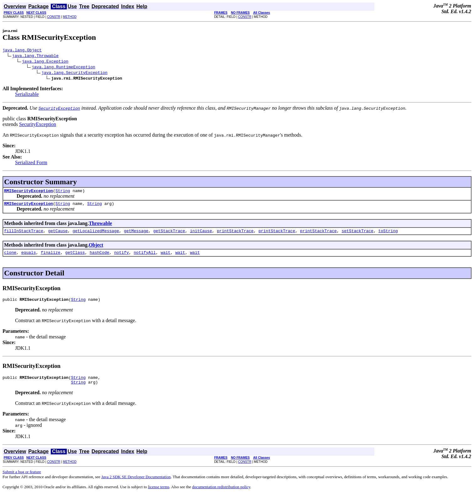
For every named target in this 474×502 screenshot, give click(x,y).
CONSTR (53, 16)
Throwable (100, 226)
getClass (75, 257)
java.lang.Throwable (35, 56)
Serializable (27, 95)
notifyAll (145, 257)
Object (96, 248)
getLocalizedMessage (95, 234)
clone (10, 257)
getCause (57, 234)
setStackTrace (357, 234)
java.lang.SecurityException (74, 73)
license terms (158, 494)
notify (121, 257)
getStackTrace (169, 234)
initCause (201, 234)
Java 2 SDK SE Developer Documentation (136, 484)
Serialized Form (31, 163)
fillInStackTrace (23, 234)
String (62, 192)
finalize (50, 257)
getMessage (136, 234)
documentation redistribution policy (221, 494)
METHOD (69, 16)
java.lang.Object (22, 51)
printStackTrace (235, 234)
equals (28, 257)
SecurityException (37, 125)
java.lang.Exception (45, 62)
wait (165, 257)
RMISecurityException (28, 192)
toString (388, 234)
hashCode (99, 257)
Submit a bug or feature (22, 479)
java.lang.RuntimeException (63, 68)
